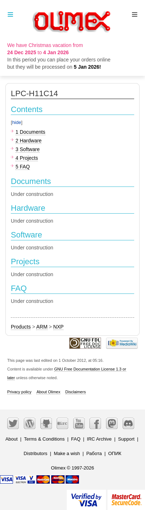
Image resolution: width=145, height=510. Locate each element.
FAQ (75, 439)
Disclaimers (75, 392)
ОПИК (114, 453)
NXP (58, 327)
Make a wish (67, 453)
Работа (94, 453)
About (11, 439)
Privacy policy (19, 392)
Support (126, 439)
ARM (41, 327)
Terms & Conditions (44, 439)
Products (21, 327)
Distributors (36, 453)
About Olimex (48, 392)
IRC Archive (99, 439)
